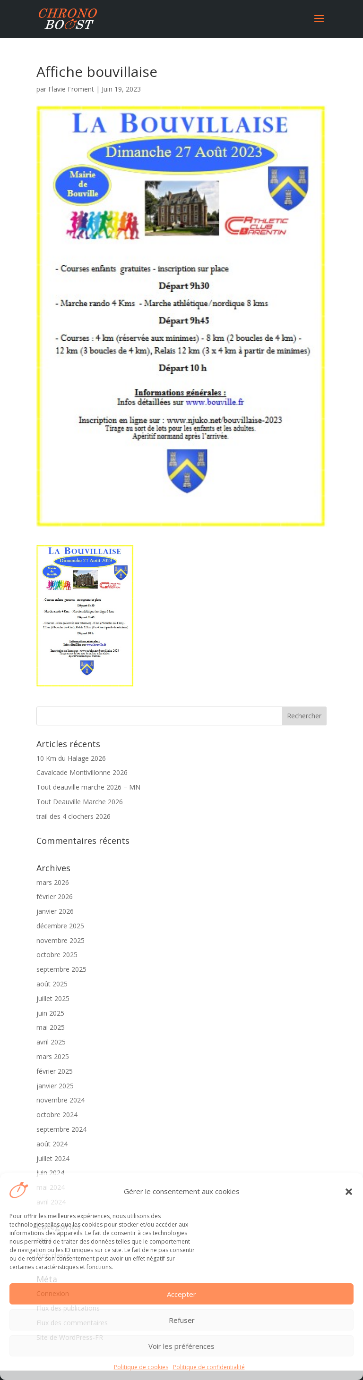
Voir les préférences (181, 1346)
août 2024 (52, 1143)
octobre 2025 (57, 954)
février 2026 (54, 896)
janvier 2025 (55, 1085)
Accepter (181, 1294)
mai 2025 (50, 1027)
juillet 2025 (52, 998)
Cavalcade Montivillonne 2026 (82, 772)
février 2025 (54, 1071)
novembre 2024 (60, 1099)
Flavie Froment (71, 88)
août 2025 (52, 983)
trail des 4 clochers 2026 (73, 816)
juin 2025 (50, 1013)
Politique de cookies (141, 1367)
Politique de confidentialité (209, 1367)
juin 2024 (50, 1172)
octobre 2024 (57, 1114)
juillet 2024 (52, 1158)
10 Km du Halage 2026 (71, 758)
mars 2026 (52, 882)
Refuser (182, 1320)
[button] (349, 1191)
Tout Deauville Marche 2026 (79, 801)
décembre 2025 (60, 925)
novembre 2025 (60, 940)
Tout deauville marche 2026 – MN (88, 787)
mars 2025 (52, 1056)
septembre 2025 (61, 969)
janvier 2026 (55, 911)
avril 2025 (51, 1041)
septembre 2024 (61, 1129)
